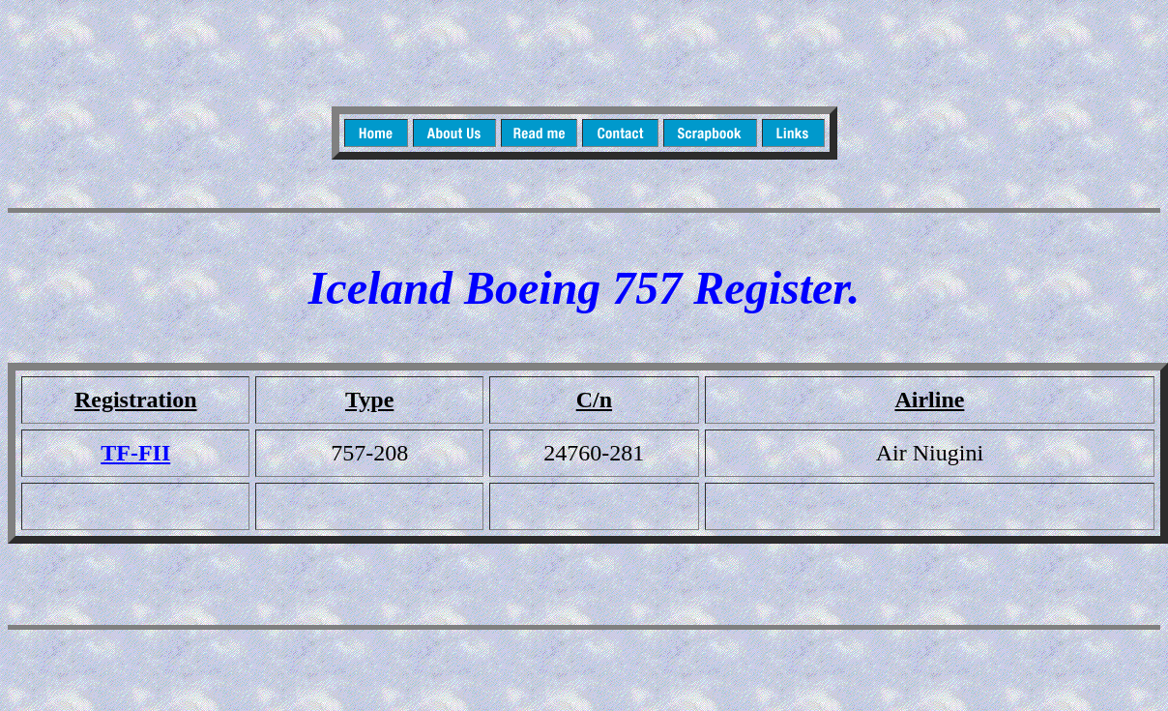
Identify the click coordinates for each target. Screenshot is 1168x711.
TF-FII (135, 452)
